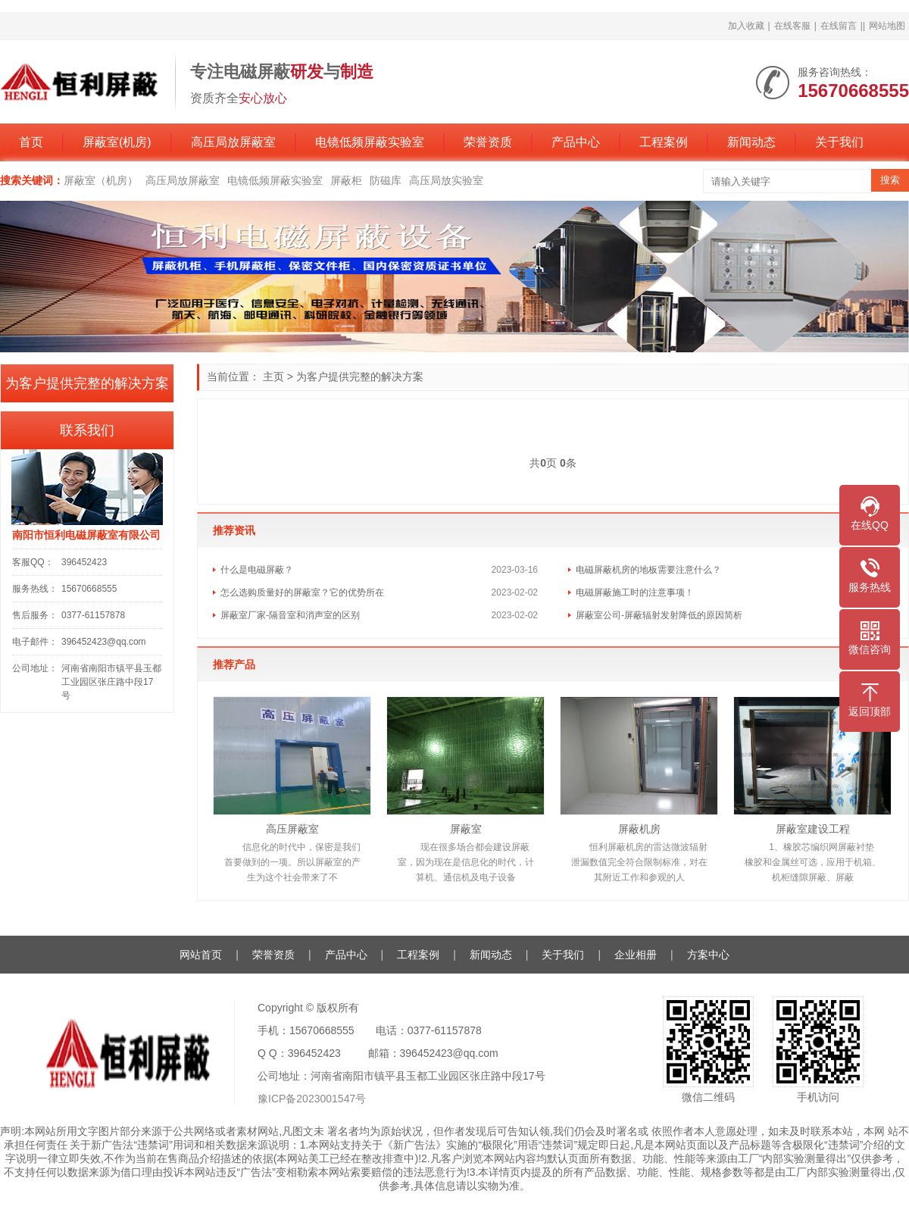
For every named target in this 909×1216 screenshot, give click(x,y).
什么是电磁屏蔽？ (256, 569)
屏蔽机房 (639, 829)
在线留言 (838, 25)
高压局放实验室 (446, 180)
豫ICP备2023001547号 (312, 1099)
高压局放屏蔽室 (233, 142)
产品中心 (575, 142)
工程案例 (663, 142)
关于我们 (839, 142)
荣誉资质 (488, 142)
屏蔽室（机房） (101, 180)
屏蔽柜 (346, 180)
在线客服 (792, 25)
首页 (31, 142)
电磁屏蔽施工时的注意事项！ (635, 592)
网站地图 (887, 25)
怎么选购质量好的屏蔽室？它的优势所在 (302, 592)
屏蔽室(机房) (117, 142)
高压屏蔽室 (292, 829)
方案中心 (708, 955)
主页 (273, 376)
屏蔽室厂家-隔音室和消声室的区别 (290, 615)
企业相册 (635, 955)
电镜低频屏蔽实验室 (369, 142)
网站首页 (201, 955)
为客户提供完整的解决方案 (359, 376)
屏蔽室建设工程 (813, 829)
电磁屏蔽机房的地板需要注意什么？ (648, 569)
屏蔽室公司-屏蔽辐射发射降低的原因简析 (659, 615)
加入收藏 (746, 25)
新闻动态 (751, 142)
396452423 (84, 562)
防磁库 (385, 180)
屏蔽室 (466, 829)
